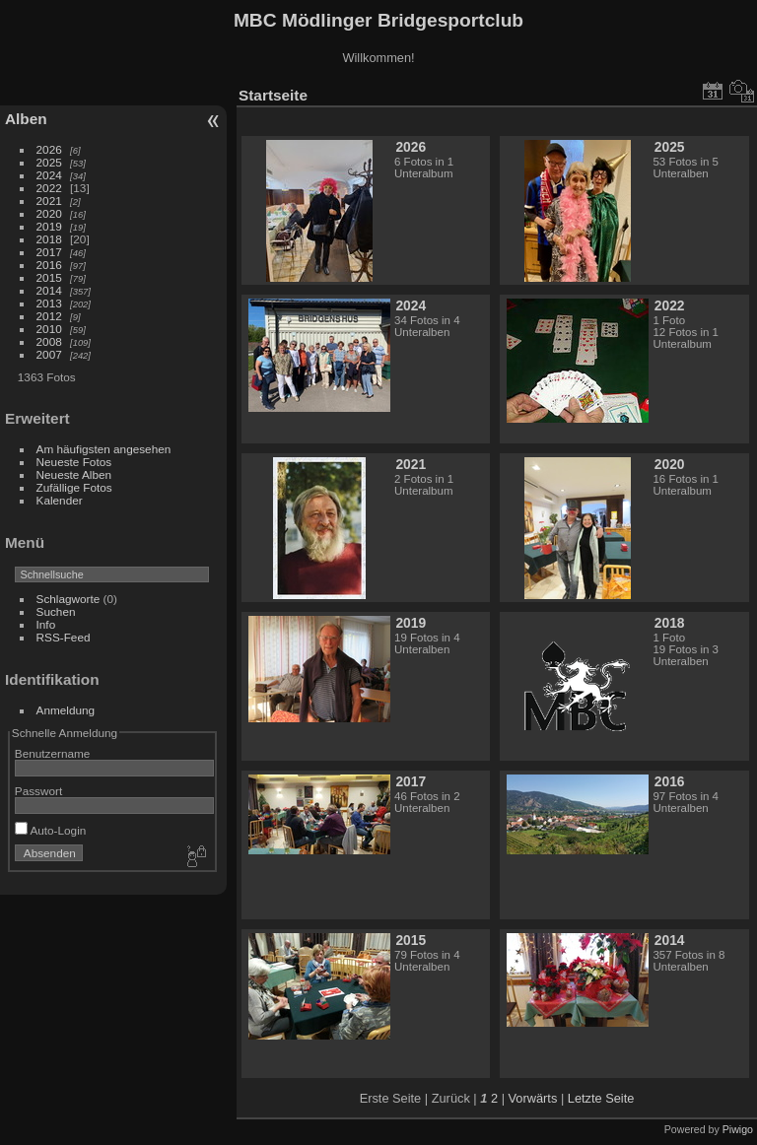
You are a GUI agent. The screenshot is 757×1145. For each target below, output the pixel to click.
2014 (49, 290)
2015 (49, 277)
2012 (49, 315)
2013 (49, 303)
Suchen (56, 611)
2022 (49, 187)
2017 (49, 251)
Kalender (59, 500)
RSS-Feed (63, 637)
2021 (49, 200)
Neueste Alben (74, 474)
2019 (49, 226)
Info (46, 624)
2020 (49, 213)
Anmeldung (66, 710)
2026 (49, 149)
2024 (49, 174)
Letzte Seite (601, 1098)
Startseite (273, 95)
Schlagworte (68, 598)
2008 (49, 341)
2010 (49, 328)
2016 (49, 264)
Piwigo (738, 1129)
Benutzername (53, 753)
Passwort (38, 790)
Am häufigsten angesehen (104, 448)
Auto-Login (51, 830)
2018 (49, 239)
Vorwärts (533, 1098)
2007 (49, 354)
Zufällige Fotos (74, 487)
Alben (26, 118)
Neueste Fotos (74, 461)
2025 (49, 162)
